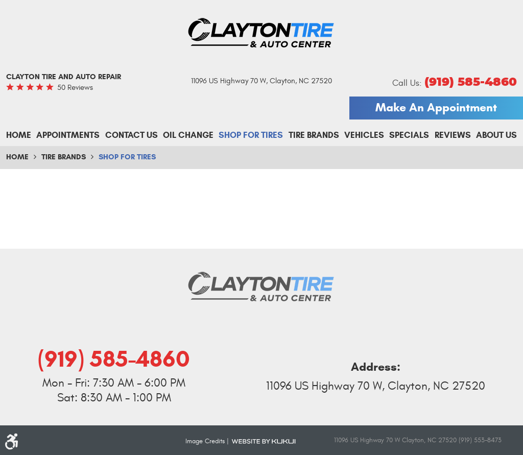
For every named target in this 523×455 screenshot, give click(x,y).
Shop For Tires (251, 135)
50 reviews (75, 87)
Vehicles (364, 135)
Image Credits (205, 441)
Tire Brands (314, 135)
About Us (496, 135)
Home (18, 135)
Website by (263, 441)
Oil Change (188, 135)
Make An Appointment (436, 107)
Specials (409, 135)
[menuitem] (18, 135)
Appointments (68, 135)
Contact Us (131, 135)
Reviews (453, 135)
